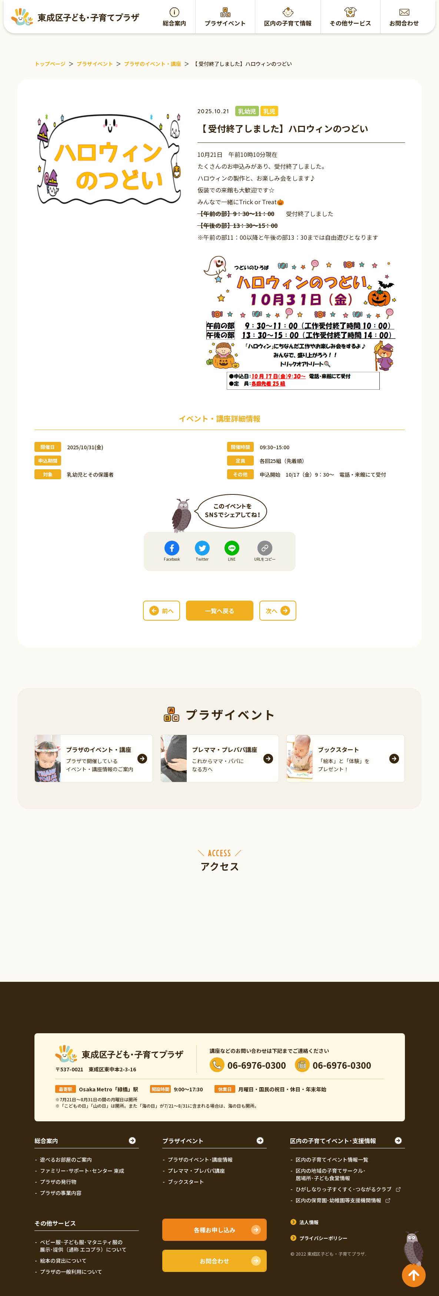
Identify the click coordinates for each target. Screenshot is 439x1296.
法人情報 (309, 1222)
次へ (271, 610)
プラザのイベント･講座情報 (200, 1159)
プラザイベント (225, 23)
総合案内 (174, 23)
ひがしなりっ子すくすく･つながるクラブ (344, 1189)
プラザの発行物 (58, 1181)
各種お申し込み (214, 1229)
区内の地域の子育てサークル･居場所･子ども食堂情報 (331, 1174)
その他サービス (350, 23)
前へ (168, 610)
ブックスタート (186, 1181)
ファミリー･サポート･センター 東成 (82, 1170)
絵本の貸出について (63, 1260)
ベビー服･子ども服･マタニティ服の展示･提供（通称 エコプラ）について (83, 1245)
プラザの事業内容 (61, 1192)
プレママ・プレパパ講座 (196, 1170)
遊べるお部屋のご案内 (66, 1159)
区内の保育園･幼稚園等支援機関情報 (338, 1200)
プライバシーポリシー (323, 1238)
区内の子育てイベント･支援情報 (333, 1140)
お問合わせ (404, 23)
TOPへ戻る (412, 1245)
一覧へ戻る (220, 610)
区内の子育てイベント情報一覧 (332, 1159)
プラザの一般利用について (71, 1271)
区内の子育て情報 (288, 23)
